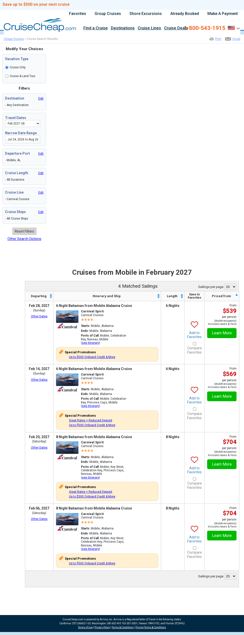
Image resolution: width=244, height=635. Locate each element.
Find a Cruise (95, 28)
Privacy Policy (102, 627)
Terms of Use (85, 627)
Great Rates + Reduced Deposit (90, 420)
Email (236, 39)
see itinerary (90, 343)
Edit (41, 98)
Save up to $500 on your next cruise (36, 4)
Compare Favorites (194, 350)
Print (218, 39)
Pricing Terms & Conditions (150, 627)
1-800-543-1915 (204, 28)
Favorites (77, 13)
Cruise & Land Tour (22, 76)
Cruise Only (18, 67)
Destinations (123, 28)
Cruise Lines (149, 28)
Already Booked (184, 13)
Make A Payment (222, 13)
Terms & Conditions (123, 627)
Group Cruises (108, 13)
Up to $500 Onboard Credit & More (92, 357)
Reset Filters (24, 231)
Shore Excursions (145, 13)
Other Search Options (24, 239)
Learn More (222, 333)
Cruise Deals (176, 28)
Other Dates (39, 316)
